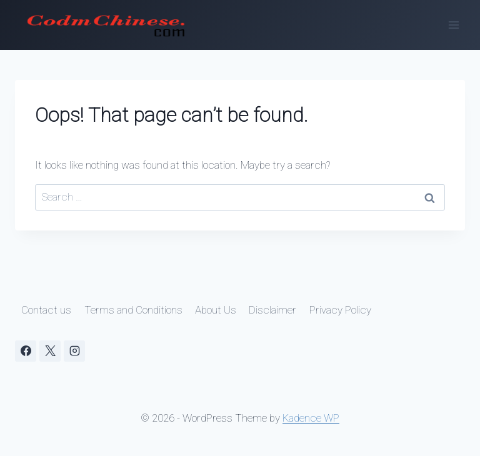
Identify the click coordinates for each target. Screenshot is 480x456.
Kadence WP (310, 418)
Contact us (46, 310)
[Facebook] (25, 351)
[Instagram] (74, 351)
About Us (215, 310)
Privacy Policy (340, 310)
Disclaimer (272, 310)
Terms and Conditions (133, 310)
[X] (50, 351)
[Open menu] (453, 24)
